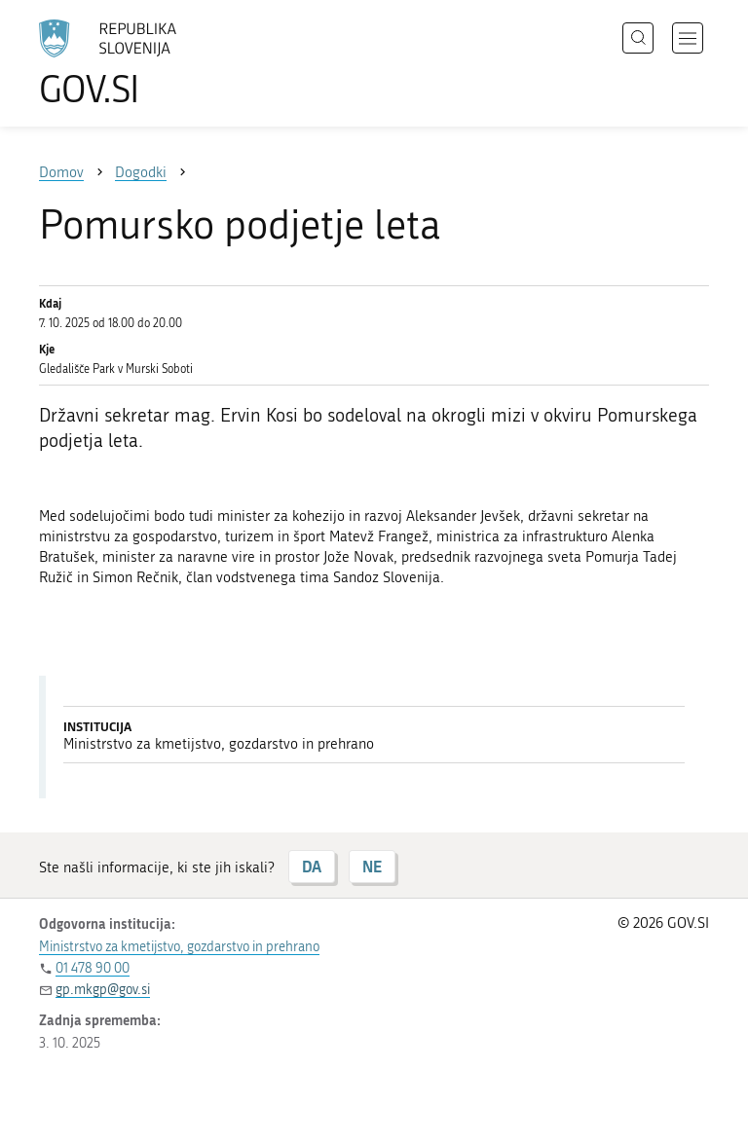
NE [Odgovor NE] (372, 866)
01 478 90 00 (93, 968)
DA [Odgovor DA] (311, 866)
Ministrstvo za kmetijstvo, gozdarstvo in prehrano (179, 947)
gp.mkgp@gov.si (103, 989)
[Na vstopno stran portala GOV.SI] (136, 63)
